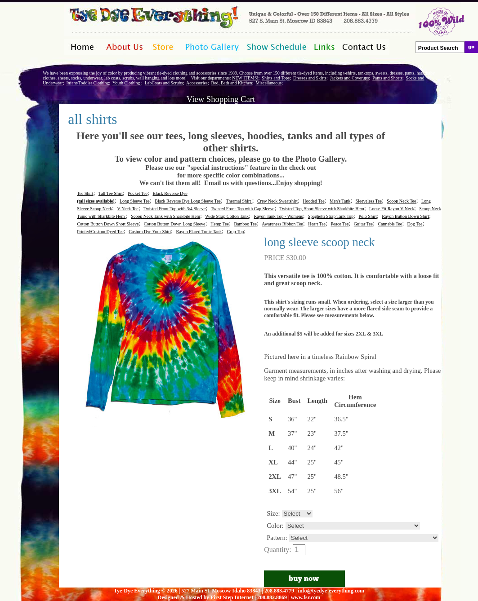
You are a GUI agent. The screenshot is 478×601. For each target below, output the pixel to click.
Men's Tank (340, 201)
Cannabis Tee (390, 223)
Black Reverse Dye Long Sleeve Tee (188, 201)
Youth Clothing (126, 82)
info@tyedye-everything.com (331, 591)
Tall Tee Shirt (110, 193)
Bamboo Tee (245, 223)
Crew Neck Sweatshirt (277, 201)
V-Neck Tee (127, 208)
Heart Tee (317, 223)
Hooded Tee (313, 201)
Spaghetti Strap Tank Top (330, 216)
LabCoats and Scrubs (164, 82)
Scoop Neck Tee (401, 201)
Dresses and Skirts (309, 77)
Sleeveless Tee (369, 201)
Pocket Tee (137, 193)
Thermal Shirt (239, 201)
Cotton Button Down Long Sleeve (174, 223)
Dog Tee (415, 223)
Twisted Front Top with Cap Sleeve (242, 208)
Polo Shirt (368, 216)
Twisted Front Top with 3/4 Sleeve (174, 208)
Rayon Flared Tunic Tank (199, 231)
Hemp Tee (219, 223)
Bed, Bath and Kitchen (231, 82)
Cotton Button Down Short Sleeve (107, 223)
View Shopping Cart (221, 99)
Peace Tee (339, 223)
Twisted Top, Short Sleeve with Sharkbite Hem (322, 208)
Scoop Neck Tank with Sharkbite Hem (165, 216)
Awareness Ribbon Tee (282, 223)
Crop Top (235, 231)
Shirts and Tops (276, 77)
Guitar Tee (363, 223)
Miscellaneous (268, 82)
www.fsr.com (306, 597)
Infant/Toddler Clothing (87, 82)
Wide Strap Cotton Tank (227, 216)
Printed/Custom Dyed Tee (100, 231)
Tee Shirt (85, 193)
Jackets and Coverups (349, 77)
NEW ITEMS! (245, 77)
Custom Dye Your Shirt (150, 231)
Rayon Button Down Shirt (405, 216)
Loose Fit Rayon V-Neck (391, 208)
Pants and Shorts (387, 77)
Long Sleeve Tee (135, 201)
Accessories (197, 82)
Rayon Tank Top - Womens (278, 216)
